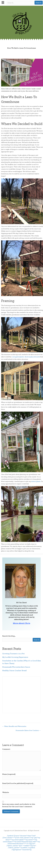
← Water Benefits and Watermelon (14, 726)
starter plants (35, 481)
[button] (39, 3)
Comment (6, 749)
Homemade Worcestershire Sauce (16, 667)
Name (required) (8, 774)
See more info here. (32, 91)
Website (5, 792)
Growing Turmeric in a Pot (13, 653)
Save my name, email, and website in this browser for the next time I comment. (18, 805)
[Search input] (20, 3)
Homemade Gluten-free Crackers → (28, 730)
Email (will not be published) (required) (17, 783)
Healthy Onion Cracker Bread (14, 670)
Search (36, 640)
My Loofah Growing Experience (15, 657)
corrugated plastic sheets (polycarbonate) (26, 357)
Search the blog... (9, 636)
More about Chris (21, 623)
